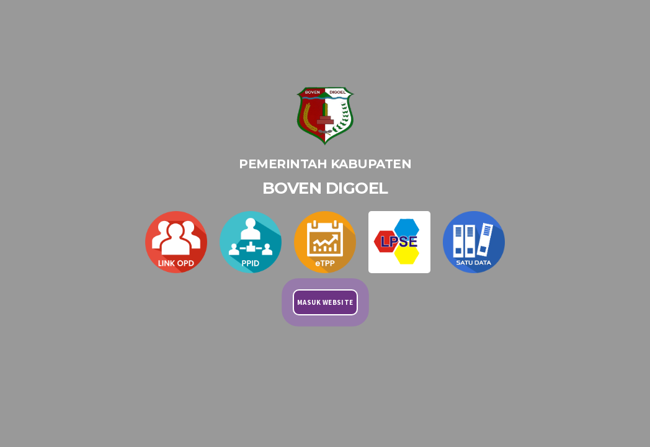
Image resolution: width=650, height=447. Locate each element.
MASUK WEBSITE (325, 302)
